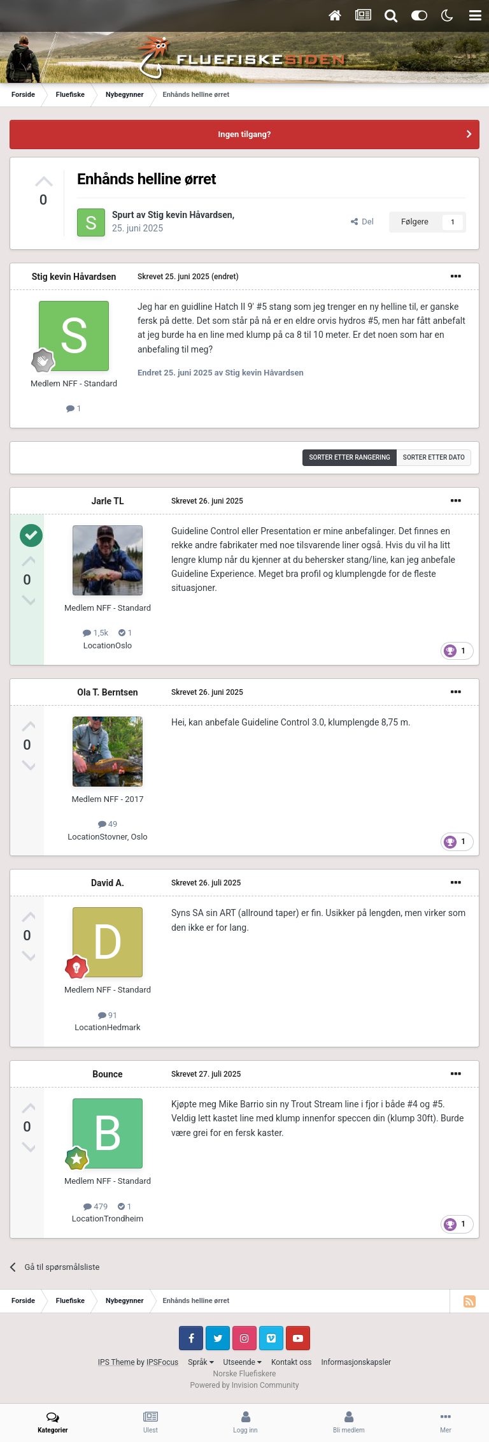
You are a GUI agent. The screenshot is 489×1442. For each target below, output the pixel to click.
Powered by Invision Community (244, 1385)
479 (95, 1206)
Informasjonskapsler (356, 1362)
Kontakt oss (291, 1362)
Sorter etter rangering (349, 457)
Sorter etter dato (434, 457)
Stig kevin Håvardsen (190, 215)
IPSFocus (162, 1362)
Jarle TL (107, 501)
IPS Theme (116, 1362)
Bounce (107, 1074)
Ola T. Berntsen (107, 692)
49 (108, 824)
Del (362, 221)
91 (108, 1015)
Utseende (242, 1362)
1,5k (95, 632)
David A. (107, 883)
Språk (200, 1362)
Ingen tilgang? (244, 134)
